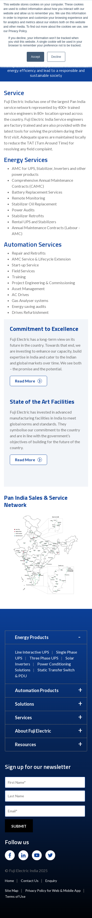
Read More (28, 381)
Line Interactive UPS (32, 652)
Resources (25, 744)
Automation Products (37, 690)
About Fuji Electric (33, 731)
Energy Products (32, 637)
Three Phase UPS (43, 658)
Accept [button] (35, 57)
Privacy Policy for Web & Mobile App (53, 890)
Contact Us (30, 880)
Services (23, 717)
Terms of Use (15, 896)
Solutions (24, 704)
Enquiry (51, 880)
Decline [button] (56, 57)
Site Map (11, 890)
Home (9, 880)
